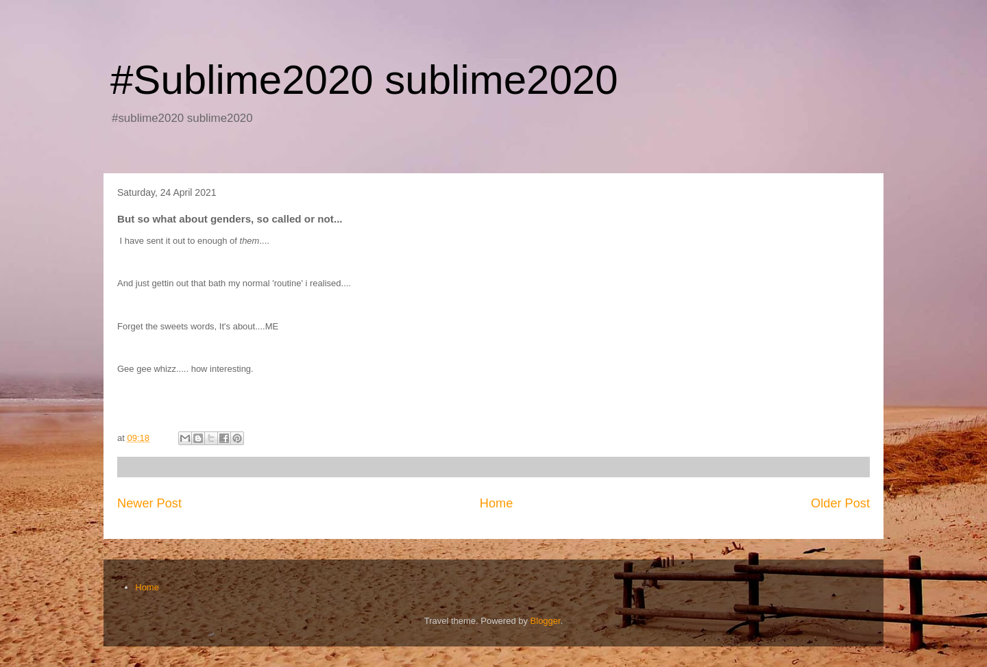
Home (496, 503)
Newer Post (149, 503)
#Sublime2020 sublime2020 (364, 80)
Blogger (546, 621)
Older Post (840, 503)
